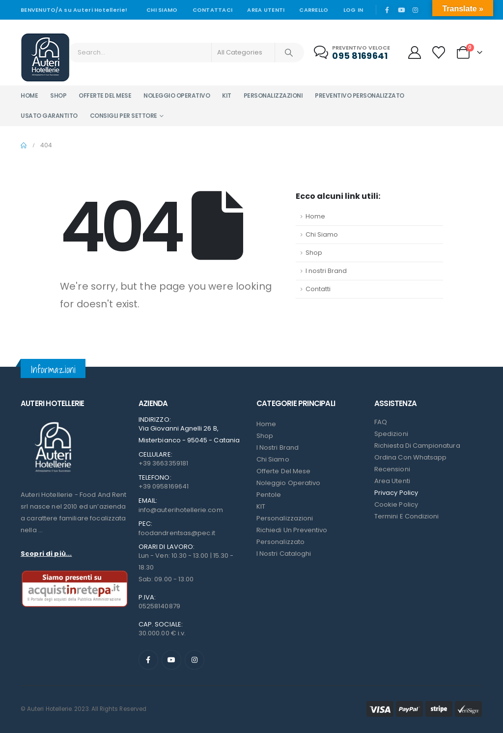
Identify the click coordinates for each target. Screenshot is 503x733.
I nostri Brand (326, 271)
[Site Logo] (45, 57)
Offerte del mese (105, 95)
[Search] (289, 52)
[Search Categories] (243, 52)
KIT (260, 506)
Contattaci (213, 10)
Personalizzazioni (273, 95)
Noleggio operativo (176, 95)
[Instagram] (415, 9)
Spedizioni (391, 433)
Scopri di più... (46, 553)
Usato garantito (49, 115)
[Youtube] (401, 9)
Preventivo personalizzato (359, 95)
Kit (226, 95)
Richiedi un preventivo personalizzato (291, 535)
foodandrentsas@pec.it (177, 533)
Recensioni (392, 469)
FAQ (380, 422)
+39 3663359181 (163, 463)
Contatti (318, 289)
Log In (353, 10)
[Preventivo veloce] (353, 53)
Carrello (313, 10)
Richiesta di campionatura (417, 445)
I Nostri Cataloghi (283, 553)
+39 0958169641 (164, 486)
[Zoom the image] (52, 422)
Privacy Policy (396, 492)
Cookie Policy (396, 504)
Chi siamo (161, 10)
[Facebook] (387, 9)
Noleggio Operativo (288, 483)
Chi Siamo (322, 234)
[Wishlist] (439, 52)
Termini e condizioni (406, 516)
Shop (58, 95)
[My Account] (414, 52)
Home (29, 95)
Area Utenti (265, 10)
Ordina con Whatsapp (410, 457)
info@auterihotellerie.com (181, 510)
